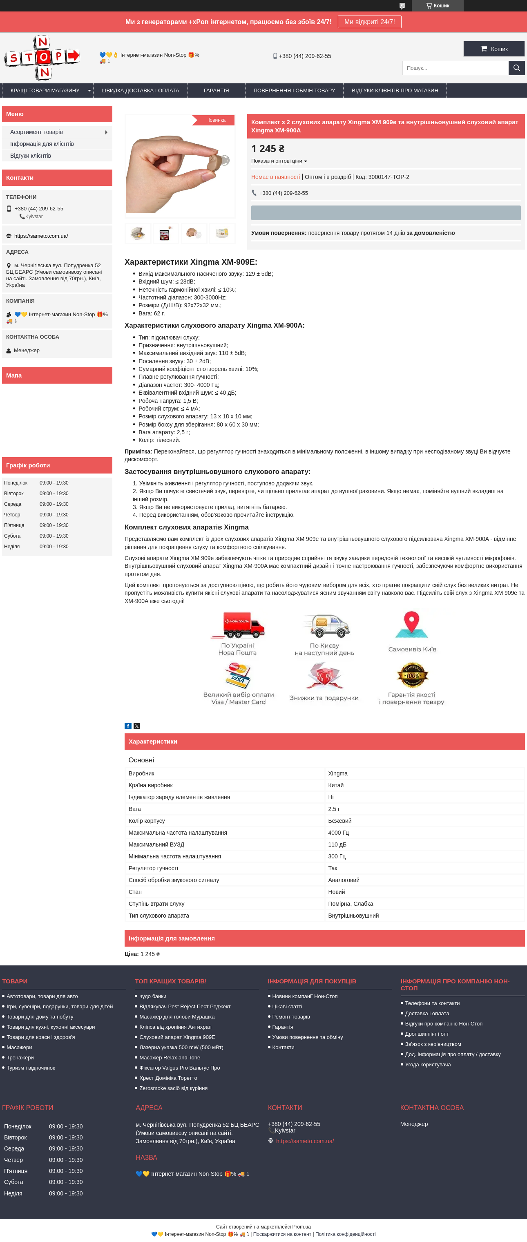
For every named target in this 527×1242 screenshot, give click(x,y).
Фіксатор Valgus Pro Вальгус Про (179, 1068)
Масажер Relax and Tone (169, 1057)
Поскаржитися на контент (282, 1234)
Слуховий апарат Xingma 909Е (177, 1037)
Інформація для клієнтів (42, 144)
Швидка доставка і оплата (140, 90)
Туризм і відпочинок (31, 1068)
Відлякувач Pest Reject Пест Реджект (184, 1006)
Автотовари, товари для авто (42, 996)
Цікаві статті (287, 1006)
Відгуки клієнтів (30, 155)
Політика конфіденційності (345, 1234)
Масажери (19, 1047)
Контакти (283, 1047)
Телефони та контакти (432, 1003)
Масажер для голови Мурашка (176, 1017)
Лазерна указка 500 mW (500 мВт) (181, 1047)
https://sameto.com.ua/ (41, 236)
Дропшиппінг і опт (427, 1034)
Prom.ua (302, 1227)
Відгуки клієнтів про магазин (395, 90)
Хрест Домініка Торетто (168, 1078)
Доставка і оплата (427, 1013)
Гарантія (216, 90)
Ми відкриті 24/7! (369, 21)
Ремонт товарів (291, 1017)
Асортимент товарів (36, 132)
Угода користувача (428, 1064)
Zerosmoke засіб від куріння (173, 1088)
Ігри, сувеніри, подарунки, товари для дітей (60, 1006)
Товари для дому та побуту (40, 1017)
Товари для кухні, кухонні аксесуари (51, 1027)
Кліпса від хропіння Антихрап (175, 1027)
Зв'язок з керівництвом (433, 1044)
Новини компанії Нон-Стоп (305, 996)
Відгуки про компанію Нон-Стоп (443, 1024)
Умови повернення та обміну (307, 1037)
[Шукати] (517, 68)
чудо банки (152, 996)
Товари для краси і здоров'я (41, 1037)
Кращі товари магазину (45, 90)
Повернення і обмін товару (294, 90)
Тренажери (20, 1057)
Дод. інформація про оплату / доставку (453, 1054)
